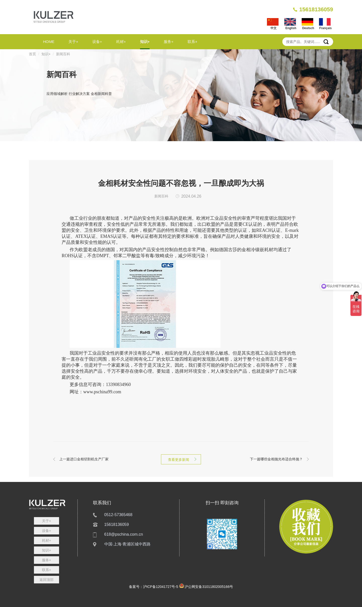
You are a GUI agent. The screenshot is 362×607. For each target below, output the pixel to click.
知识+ (145, 41)
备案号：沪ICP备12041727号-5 (153, 587)
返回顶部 (46, 580)
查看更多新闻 (181, 460)
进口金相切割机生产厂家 (84, 459)
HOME (48, 41)
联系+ (192, 41)
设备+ (97, 41)
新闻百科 (63, 54)
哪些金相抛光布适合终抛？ (276, 459)
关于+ (73, 41)
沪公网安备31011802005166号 (209, 587)
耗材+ (121, 41)
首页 (32, 54)
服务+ (168, 41)
